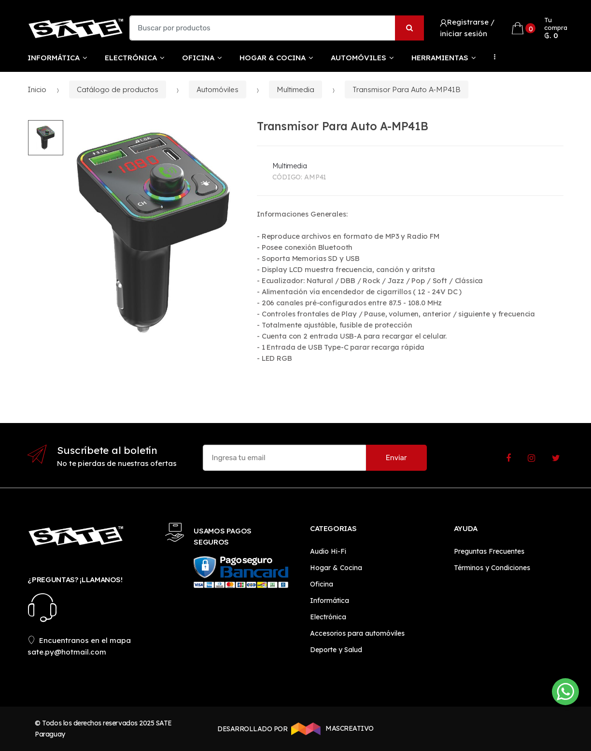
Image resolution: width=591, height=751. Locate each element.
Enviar (396, 457)
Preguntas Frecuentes (489, 551)
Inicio (37, 89)
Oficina (198, 57)
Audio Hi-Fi (328, 551)
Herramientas (439, 57)
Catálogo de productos (117, 89)
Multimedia (295, 89)
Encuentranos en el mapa (79, 640)
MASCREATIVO (331, 729)
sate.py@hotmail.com (67, 651)
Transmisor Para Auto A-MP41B (406, 89)
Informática (54, 57)
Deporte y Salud (336, 649)
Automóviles (358, 57)
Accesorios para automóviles (357, 633)
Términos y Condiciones (492, 567)
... (492, 57)
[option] (152, 233)
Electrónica (131, 57)
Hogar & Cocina (272, 57)
